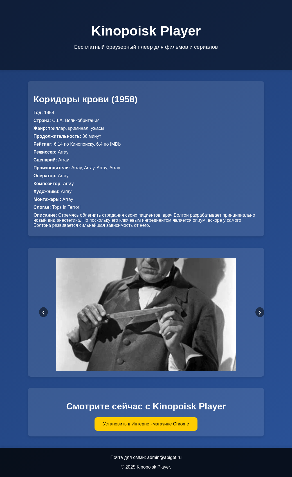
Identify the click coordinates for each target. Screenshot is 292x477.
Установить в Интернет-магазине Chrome (146, 423)
